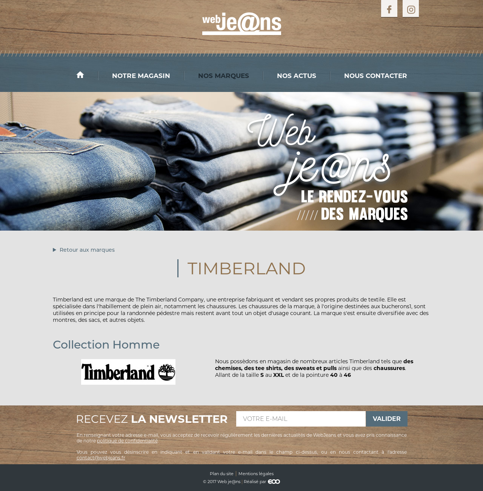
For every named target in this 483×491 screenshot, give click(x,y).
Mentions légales (256, 473)
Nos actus (296, 76)
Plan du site (222, 473)
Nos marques (223, 76)
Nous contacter (375, 76)
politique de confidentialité (127, 441)
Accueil (87, 74)
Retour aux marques (87, 249)
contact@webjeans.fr (101, 457)
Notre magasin (141, 76)
